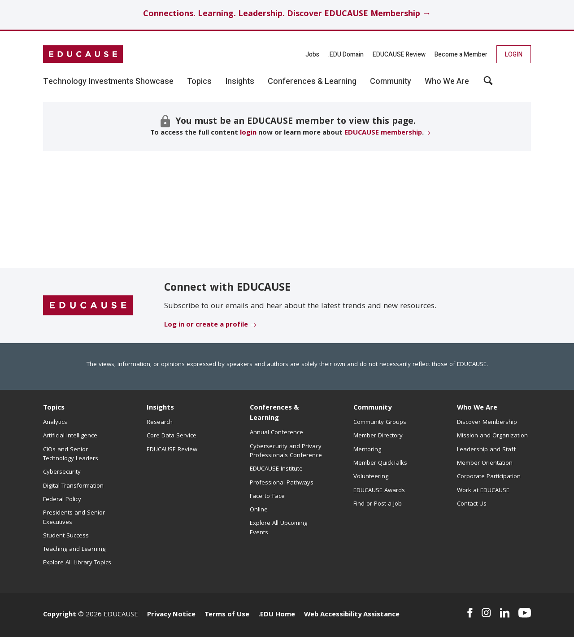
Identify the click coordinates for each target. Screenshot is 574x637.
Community (372, 408)
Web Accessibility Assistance (352, 615)
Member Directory (378, 436)
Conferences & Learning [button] (312, 81)
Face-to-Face (267, 497)
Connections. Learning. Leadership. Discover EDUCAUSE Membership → (287, 15)
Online (259, 510)
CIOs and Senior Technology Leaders (70, 454)
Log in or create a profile (206, 325)
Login (513, 54)
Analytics (55, 423)
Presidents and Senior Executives (74, 517)
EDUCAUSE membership (383, 133)
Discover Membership (487, 423)
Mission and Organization (492, 436)
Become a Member (461, 54)
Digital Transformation (73, 486)
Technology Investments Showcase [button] (108, 81)
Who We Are (477, 408)
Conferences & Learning (274, 413)
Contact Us (472, 504)
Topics (54, 408)
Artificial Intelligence (70, 436)
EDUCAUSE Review (399, 54)
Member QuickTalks (380, 463)
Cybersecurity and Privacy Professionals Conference (286, 451)
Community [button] (390, 81)
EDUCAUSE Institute (276, 469)
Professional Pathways (281, 483)
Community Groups (379, 423)
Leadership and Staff (486, 450)
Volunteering (370, 477)
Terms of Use (226, 615)
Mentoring (367, 450)
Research (160, 423)
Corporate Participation (489, 477)
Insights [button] (239, 81)
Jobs (312, 54)
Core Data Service (171, 436)
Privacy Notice (171, 615)
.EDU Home (276, 615)
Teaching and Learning (74, 549)
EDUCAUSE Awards (379, 491)
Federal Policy (62, 500)
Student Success (66, 536)
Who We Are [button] (447, 81)
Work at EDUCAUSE (483, 491)
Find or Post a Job (377, 504)
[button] (488, 84)
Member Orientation (485, 463)
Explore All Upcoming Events (278, 528)
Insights (160, 408)
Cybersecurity (62, 472)
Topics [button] (199, 81)
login (248, 133)
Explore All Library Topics (77, 563)
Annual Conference (276, 433)
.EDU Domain (346, 54)
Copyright (59, 615)
